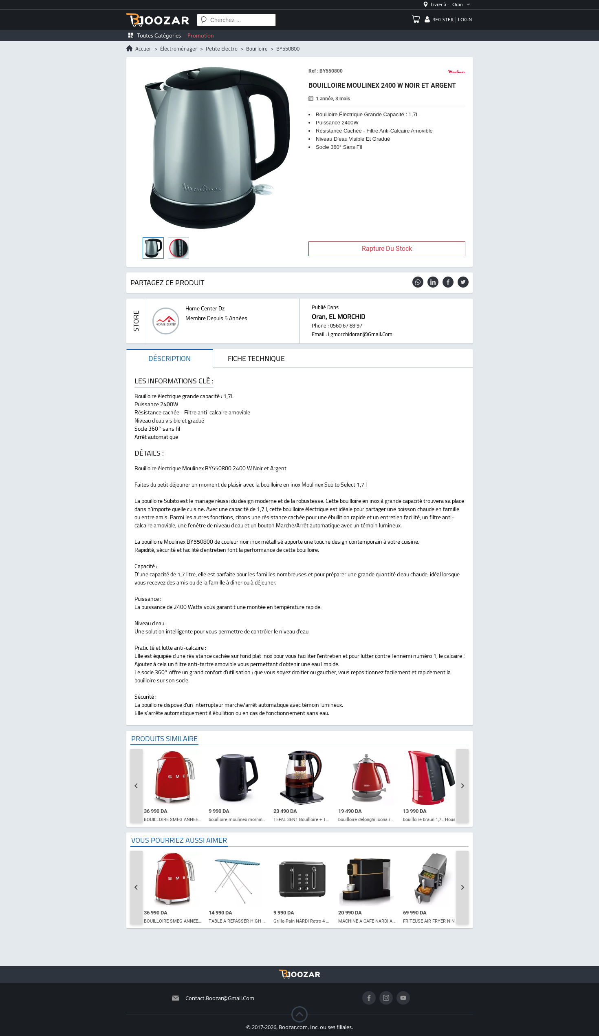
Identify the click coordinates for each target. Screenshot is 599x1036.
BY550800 (288, 48)
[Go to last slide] (136, 786)
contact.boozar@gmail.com (219, 998)
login (465, 19)
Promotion (200, 35)
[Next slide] (462, 786)
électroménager (178, 48)
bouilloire (257, 48)
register (443, 19)
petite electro (222, 48)
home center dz (205, 308)
